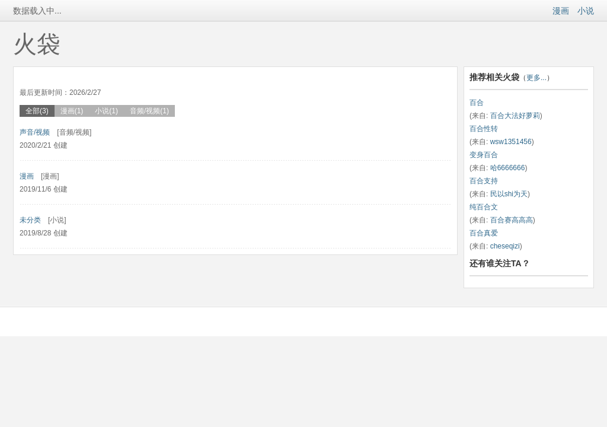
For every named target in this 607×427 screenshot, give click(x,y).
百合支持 (483, 181)
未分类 (30, 220)
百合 (476, 102)
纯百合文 (483, 207)
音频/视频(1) (149, 111)
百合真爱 (483, 233)
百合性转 (483, 129)
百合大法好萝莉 (515, 115)
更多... (536, 78)
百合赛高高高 (511, 220)
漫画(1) (72, 111)
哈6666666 (507, 168)
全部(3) (37, 111)
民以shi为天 (509, 194)
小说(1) (106, 111)
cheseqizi (505, 246)
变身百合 (483, 155)
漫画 (560, 10)
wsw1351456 (511, 142)
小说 (585, 10)
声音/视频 (35, 132)
